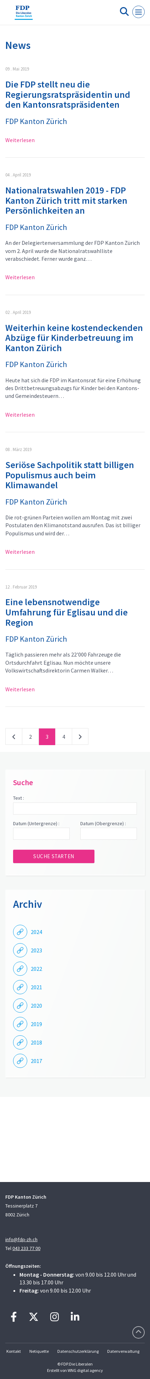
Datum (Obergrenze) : (103, 823)
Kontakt (13, 1351)
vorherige (14, 738)
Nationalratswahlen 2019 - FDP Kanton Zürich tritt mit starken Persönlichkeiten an (66, 200)
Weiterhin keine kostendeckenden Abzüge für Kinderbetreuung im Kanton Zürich (74, 338)
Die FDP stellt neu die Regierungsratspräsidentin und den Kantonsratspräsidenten (67, 94)
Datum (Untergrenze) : (36, 823)
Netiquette (39, 1351)
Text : (18, 798)
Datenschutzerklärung (78, 1351)
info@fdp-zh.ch (21, 1239)
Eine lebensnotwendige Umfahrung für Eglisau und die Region (66, 612)
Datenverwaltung (123, 1351)
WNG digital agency (85, 1370)
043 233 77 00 (26, 1248)
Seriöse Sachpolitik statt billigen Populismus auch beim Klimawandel (69, 475)
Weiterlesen (20, 139)
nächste (80, 738)
